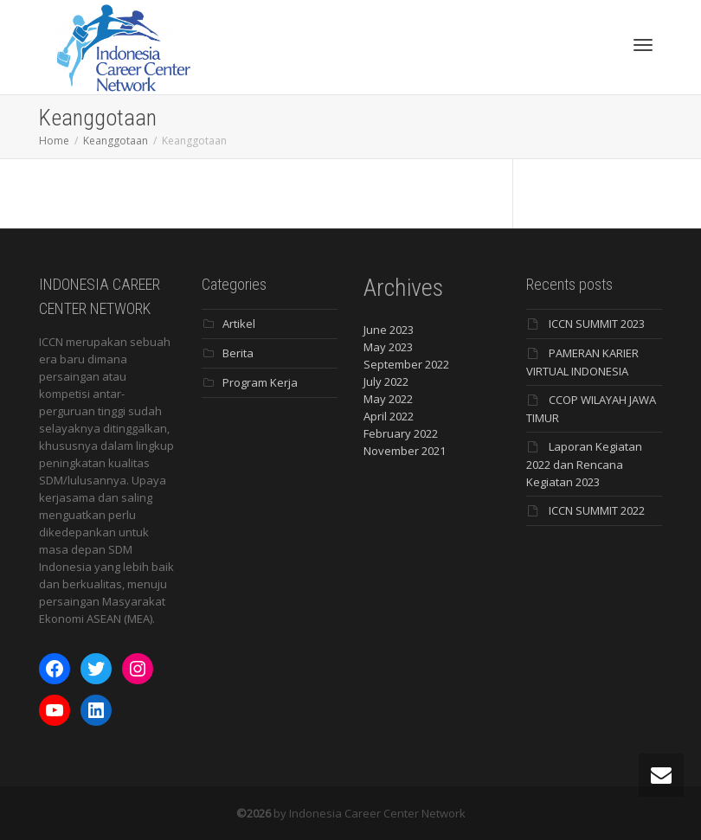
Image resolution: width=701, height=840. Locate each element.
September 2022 (406, 364)
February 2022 (400, 433)
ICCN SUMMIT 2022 (597, 510)
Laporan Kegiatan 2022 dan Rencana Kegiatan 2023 (584, 464)
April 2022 (388, 416)
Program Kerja (260, 382)
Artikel (238, 323)
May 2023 (388, 347)
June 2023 (388, 329)
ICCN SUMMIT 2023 (597, 323)
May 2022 (388, 399)
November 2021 (404, 450)
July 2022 (385, 381)
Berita (238, 353)
